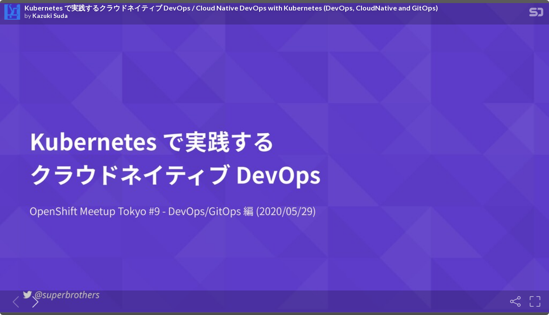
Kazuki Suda (50, 16)
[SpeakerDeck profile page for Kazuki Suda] (12, 12)
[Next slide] (34, 301)
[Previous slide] (14, 301)
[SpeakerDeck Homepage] (536, 14)
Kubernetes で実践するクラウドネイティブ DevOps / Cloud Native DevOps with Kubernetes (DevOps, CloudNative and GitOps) (231, 7)
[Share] (515, 301)
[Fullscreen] (535, 301)
